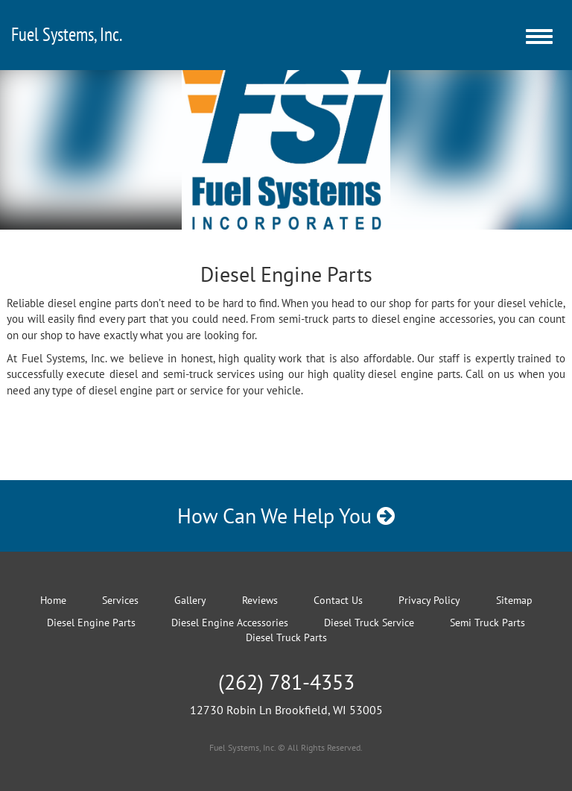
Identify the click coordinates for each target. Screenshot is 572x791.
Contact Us (338, 600)
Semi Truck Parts (487, 622)
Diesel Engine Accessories (229, 622)
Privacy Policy (429, 600)
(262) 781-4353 (286, 682)
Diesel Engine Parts (91, 622)
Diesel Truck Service (369, 622)
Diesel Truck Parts (286, 637)
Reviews (260, 600)
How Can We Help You (286, 515)
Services (120, 600)
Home (53, 600)
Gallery (190, 600)
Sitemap (514, 600)
